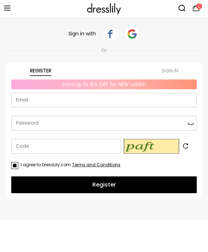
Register (104, 185)
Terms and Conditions (96, 165)
